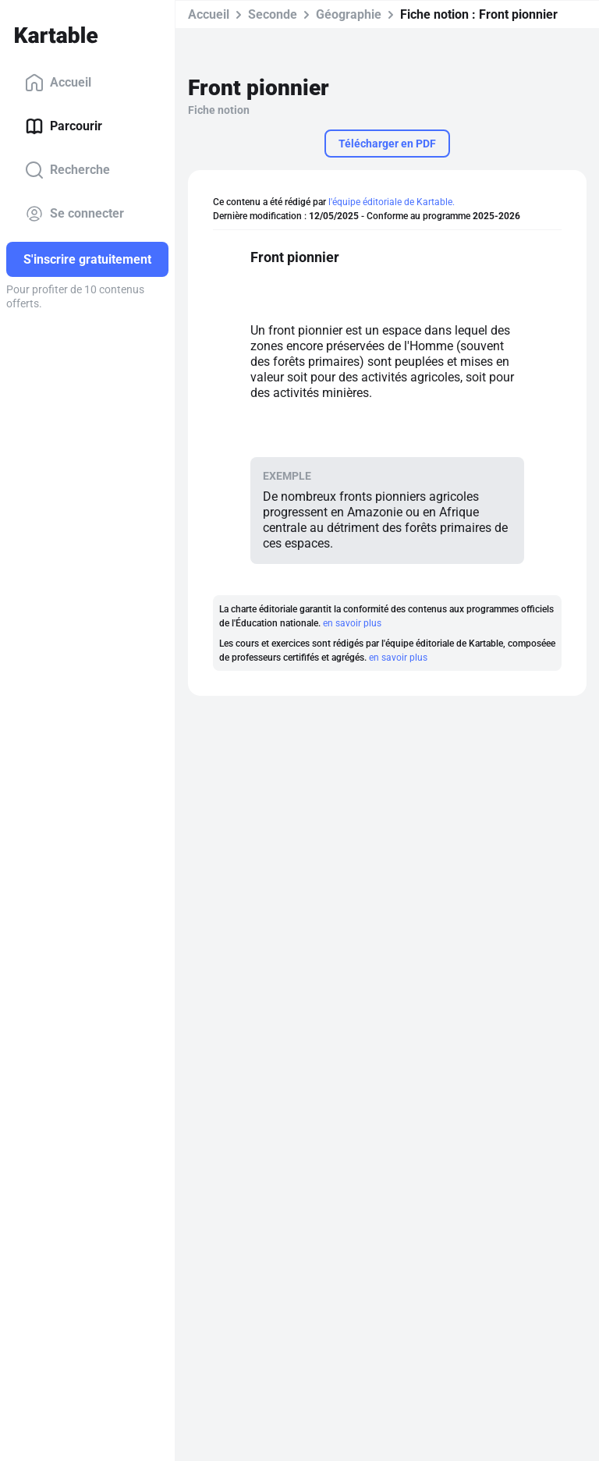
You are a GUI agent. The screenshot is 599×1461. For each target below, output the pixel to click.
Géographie (348, 14)
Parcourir (63, 126)
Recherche (67, 170)
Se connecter (74, 213)
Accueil (58, 82)
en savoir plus (352, 623)
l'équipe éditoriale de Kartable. (391, 202)
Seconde (272, 14)
